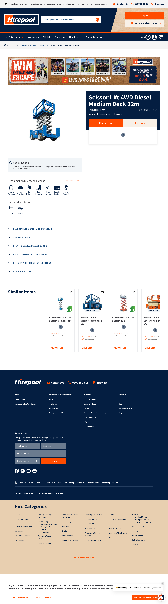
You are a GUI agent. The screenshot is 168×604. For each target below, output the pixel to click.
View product (58, 348)
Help (120, 413)
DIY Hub (47, 37)
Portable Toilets (91, 528)
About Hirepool (90, 399)
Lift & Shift (65, 526)
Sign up (122, 404)
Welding (135, 531)
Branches (157, 4)
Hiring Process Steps (57, 413)
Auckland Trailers (141, 517)
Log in (144, 15)
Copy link (144, 109)
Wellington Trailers (142, 519)
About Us (73, 37)
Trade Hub (59, 37)
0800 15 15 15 (139, 4)
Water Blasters (138, 526)
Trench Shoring (138, 535)
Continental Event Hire (35, 4)
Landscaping (66, 522)
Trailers (135, 514)
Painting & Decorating (70, 540)
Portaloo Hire (82, 4)
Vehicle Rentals (16, 4)
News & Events (90, 417)
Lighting (65, 531)
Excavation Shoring (55, 4)
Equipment (23, 45)
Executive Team (90, 404)
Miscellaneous (67, 535)
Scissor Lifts (43, 45)
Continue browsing (19, 597)
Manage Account (125, 408)
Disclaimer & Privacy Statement (51, 493)
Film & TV (70, 4)
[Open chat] (161, 597)
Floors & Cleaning (45, 543)
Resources (53, 408)
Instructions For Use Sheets (25, 404)
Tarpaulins (112, 524)
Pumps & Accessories (93, 540)
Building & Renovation (23, 526)
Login (121, 399)
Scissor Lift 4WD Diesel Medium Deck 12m (67, 45)
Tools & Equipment (116, 528)
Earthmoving (43, 521)
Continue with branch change (147, 597)
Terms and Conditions (24, 493)
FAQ (85, 422)
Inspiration (33, 37)
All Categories (84, 557)
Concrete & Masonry (23, 535)
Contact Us (120, 4)
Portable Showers (92, 524)
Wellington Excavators (49, 527)
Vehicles (135, 544)
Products (12, 45)
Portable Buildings (92, 519)
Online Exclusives (95, 37)
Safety (111, 514)
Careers (87, 408)
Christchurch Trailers (143, 522)
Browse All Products (22, 399)
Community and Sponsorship (95, 413)
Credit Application (99, 4)
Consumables (20, 540)
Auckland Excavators (49, 524)
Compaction (19, 531)
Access (33, 45)
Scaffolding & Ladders (117, 519)
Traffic (111, 537)
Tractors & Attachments (118, 533)
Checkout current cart (45, 597)
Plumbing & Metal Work (94, 514)
